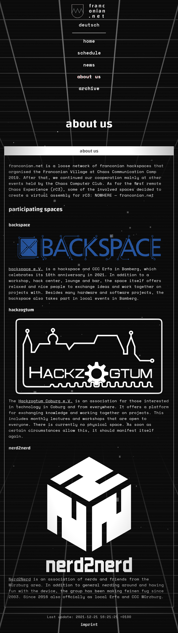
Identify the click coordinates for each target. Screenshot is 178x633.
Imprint (89, 624)
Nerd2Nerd (20, 579)
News (89, 64)
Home (89, 40)
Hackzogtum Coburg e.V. (45, 401)
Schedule (89, 52)
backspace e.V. (26, 269)
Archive (89, 88)
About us (89, 76)
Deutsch (89, 24)
